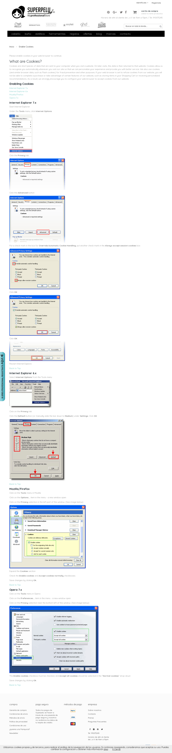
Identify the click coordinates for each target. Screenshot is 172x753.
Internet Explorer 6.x (18, 91)
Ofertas (87, 33)
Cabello (15, 33)
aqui (106, 749)
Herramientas (57, 33)
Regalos (74, 33)
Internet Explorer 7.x (18, 88)
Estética (40, 33)
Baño (28, 33)
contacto (125, 33)
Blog (99, 33)
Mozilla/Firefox (16, 94)
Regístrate (156, 3)
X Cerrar (116, 749)
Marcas (111, 33)
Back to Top (15, 368)
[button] (152, 10)
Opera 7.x (13, 98)
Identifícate (142, 2)
